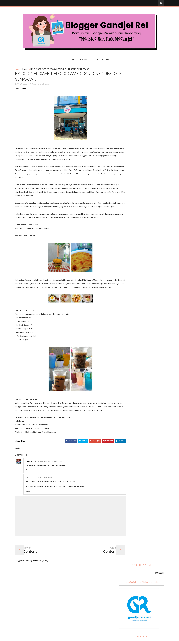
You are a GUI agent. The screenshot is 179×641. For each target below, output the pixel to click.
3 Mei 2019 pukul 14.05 (46, 497)
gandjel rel (28, 621)
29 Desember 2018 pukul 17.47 (52, 481)
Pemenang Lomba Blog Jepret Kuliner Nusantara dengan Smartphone (146, 248)
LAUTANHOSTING (33, 604)
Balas (31, 489)
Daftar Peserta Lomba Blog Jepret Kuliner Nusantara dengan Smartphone (144, 260)
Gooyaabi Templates (152, 638)
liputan (28, 70)
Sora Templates (121, 638)
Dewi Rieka (34, 481)
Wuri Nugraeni (30, 616)
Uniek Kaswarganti (32, 612)
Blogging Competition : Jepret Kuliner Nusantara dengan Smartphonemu (146, 236)
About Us (86, 59)
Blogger (147, 311)
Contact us (103, 59)
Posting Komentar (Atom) (40, 580)
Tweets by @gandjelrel (128, 184)
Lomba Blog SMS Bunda (143, 281)
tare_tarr (28, 625)
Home (72, 59)
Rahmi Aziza (29, 608)
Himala (32, 497)
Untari (26, 90)
